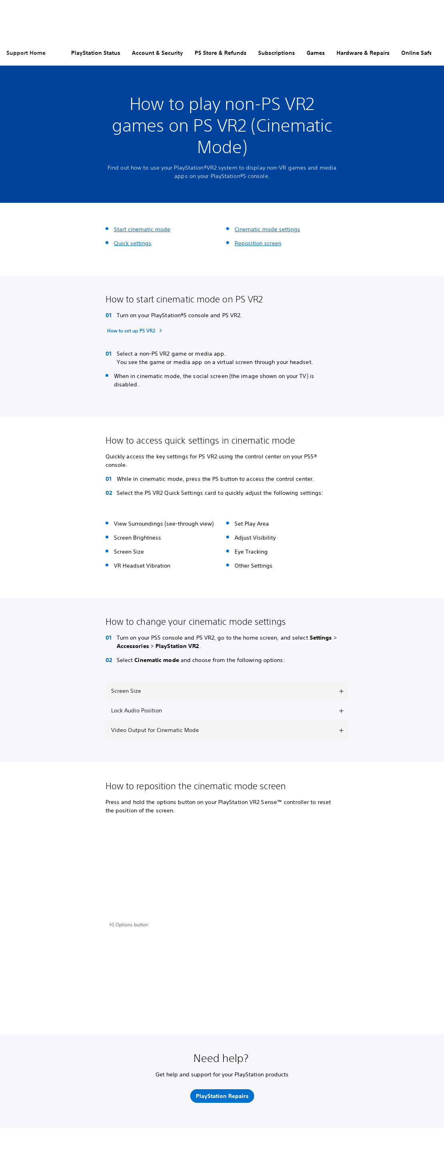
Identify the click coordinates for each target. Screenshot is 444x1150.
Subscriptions (276, 52)
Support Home (26, 52)
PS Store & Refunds (221, 52)
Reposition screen (258, 243)
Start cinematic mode (142, 229)
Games (316, 52)
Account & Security (157, 52)
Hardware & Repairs (363, 52)
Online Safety (419, 52)
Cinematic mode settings (267, 229)
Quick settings (132, 243)
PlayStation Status (95, 52)
